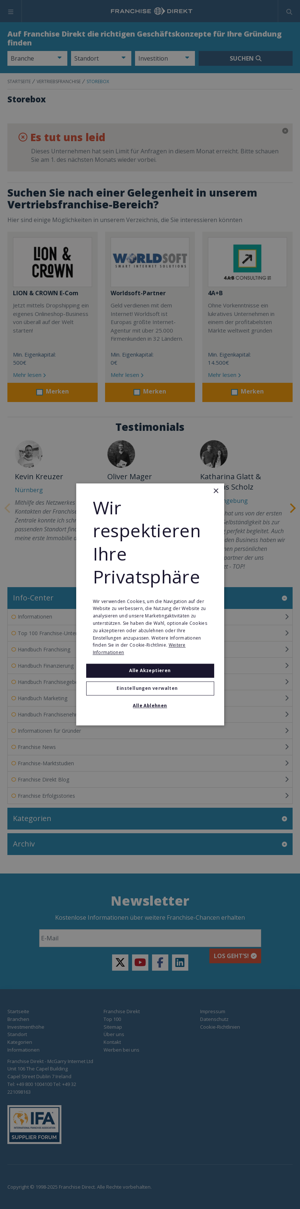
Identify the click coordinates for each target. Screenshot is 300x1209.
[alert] (150, 604)
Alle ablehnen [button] (150, 706)
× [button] (216, 491)
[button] (150, 689)
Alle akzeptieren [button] (150, 670)
